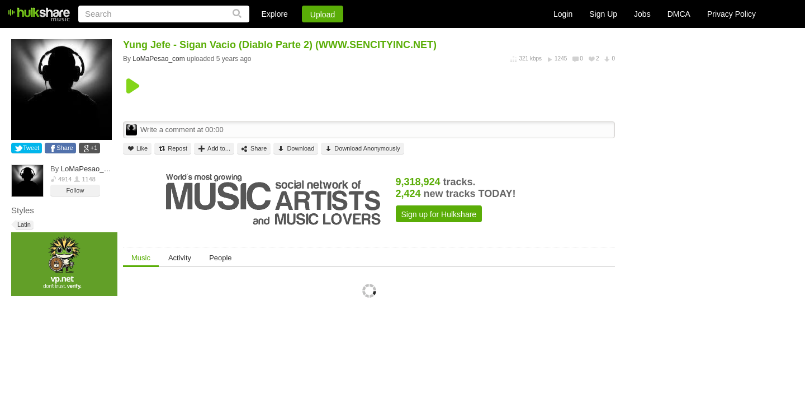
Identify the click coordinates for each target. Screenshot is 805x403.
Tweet (31, 147)
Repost (172, 148)
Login (562, 14)
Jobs (642, 14)
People (220, 258)
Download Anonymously (362, 148)
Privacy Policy (731, 14)
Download (295, 148)
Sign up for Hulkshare (439, 214)
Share (64, 147)
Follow (75, 190)
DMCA (678, 14)
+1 (94, 147)
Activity (179, 258)
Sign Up (603, 14)
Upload (322, 14)
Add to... (214, 148)
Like (137, 148)
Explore (274, 14)
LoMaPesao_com (89, 169)
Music (140, 258)
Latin (23, 225)
